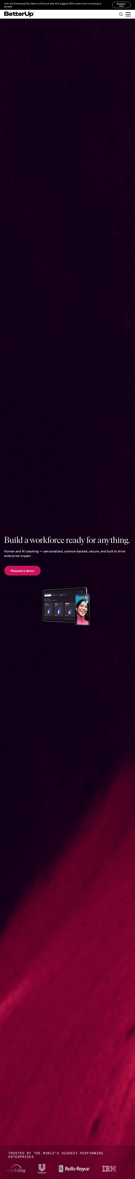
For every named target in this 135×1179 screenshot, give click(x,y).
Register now (121, 4)
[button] (121, 14)
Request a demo (22, 571)
